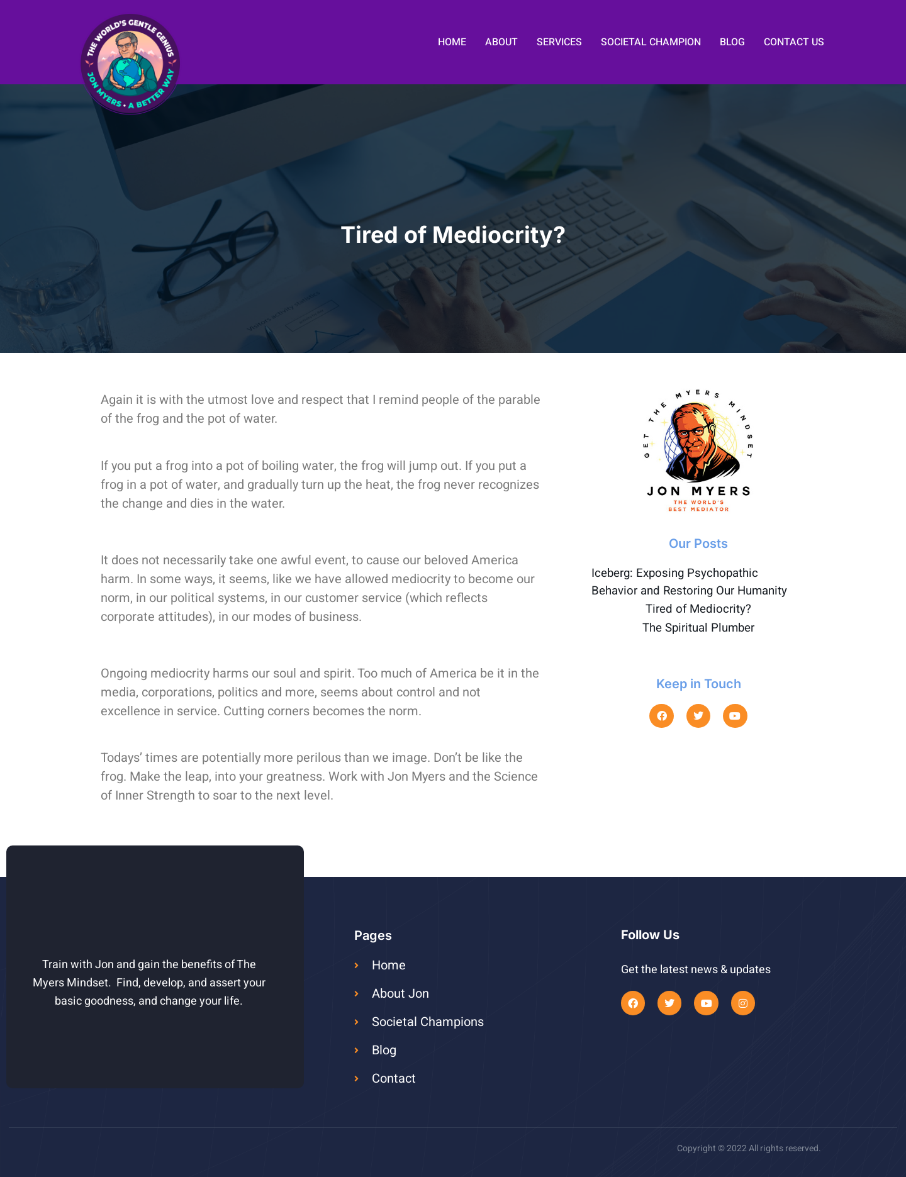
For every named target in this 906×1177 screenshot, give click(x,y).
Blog (732, 42)
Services (559, 42)
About (501, 42)
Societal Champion (651, 42)
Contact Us (794, 42)
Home (452, 42)
